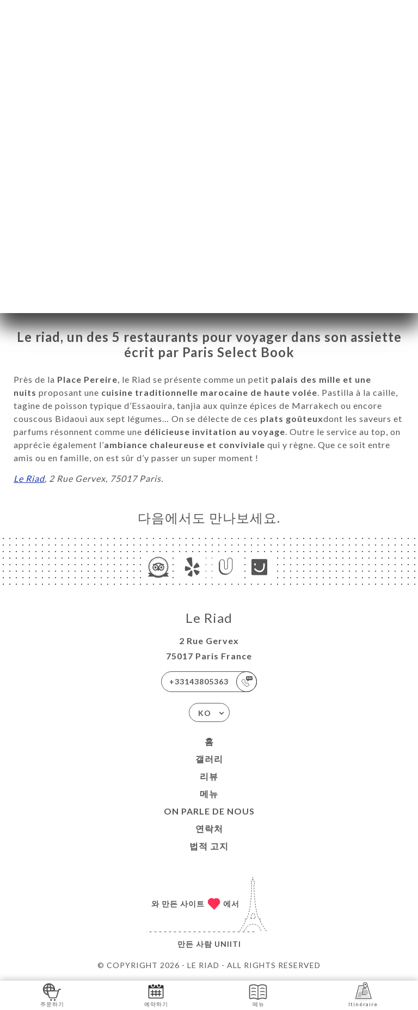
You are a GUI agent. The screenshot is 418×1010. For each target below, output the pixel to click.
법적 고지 (209, 846)
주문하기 (52, 994)
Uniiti (227, 943)
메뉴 (209, 793)
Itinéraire (363, 994)
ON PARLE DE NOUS (209, 811)
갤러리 (209, 759)
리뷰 (209, 776)
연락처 (209, 828)
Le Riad (29, 478)
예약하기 (156, 994)
